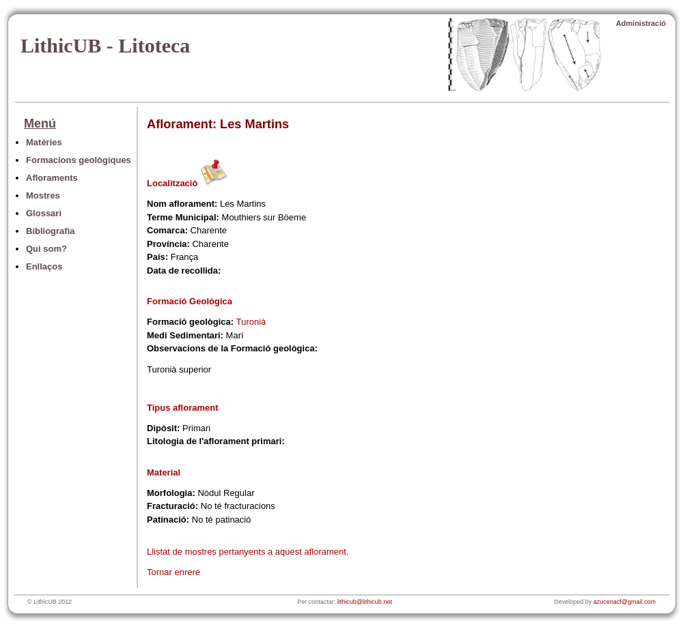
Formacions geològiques (78, 160)
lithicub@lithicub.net (364, 601)
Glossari (43, 213)
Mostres (43, 195)
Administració (641, 23)
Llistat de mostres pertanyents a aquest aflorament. (248, 551)
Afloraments (52, 178)
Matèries (44, 142)
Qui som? (46, 249)
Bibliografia (50, 231)
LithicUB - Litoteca (105, 45)
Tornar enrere (173, 572)
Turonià (251, 322)
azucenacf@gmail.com (625, 601)
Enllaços (44, 266)
